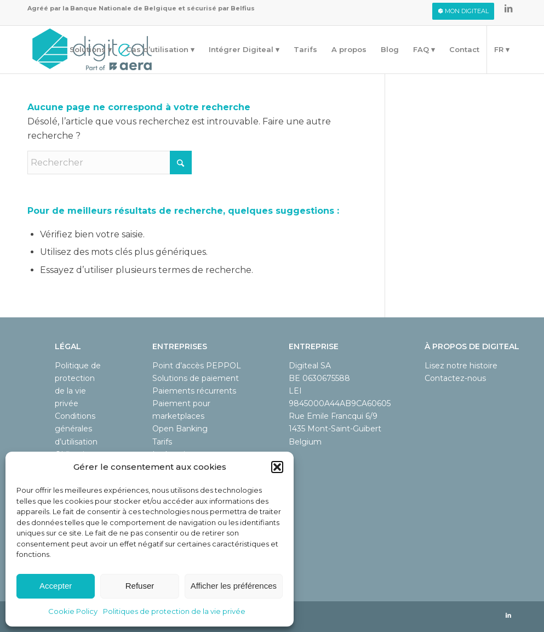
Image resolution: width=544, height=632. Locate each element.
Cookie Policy (73, 611)
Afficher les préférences (234, 585)
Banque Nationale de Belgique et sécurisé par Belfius (162, 8)
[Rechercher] (109, 162)
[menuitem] (463, 11)
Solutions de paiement (195, 378)
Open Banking (180, 429)
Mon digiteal (463, 11)
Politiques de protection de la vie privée (174, 611)
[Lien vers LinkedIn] (508, 8)
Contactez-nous (455, 378)
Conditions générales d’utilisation (76, 428)
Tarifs (162, 442)
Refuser (139, 585)
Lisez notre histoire (461, 366)
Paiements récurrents (194, 391)
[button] (277, 467)
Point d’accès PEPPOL (196, 366)
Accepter (55, 585)
